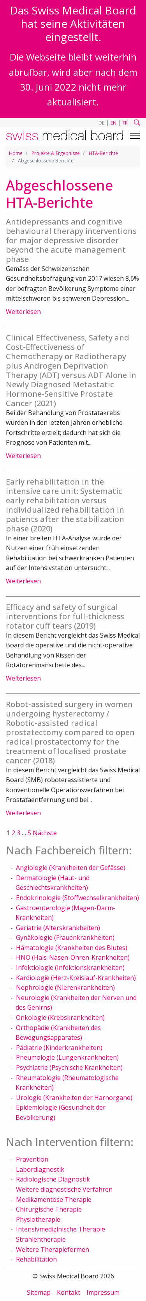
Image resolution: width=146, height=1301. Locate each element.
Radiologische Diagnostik (53, 1179)
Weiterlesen (23, 311)
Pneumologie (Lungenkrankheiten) (67, 1057)
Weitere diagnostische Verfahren (64, 1189)
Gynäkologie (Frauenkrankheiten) (65, 937)
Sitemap (39, 1292)
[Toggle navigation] (135, 136)
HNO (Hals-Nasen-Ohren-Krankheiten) (73, 957)
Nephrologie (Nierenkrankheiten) (65, 987)
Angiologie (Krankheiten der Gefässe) (70, 867)
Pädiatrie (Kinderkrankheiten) (59, 1047)
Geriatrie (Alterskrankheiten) (58, 927)
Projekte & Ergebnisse (56, 153)
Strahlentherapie (41, 1239)
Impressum (103, 1292)
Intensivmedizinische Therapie (60, 1229)
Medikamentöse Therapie (53, 1199)
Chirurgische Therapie (49, 1209)
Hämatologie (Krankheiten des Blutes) (71, 947)
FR (125, 122)
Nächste (45, 833)
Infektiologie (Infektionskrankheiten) (70, 967)
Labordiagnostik (40, 1169)
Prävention (32, 1159)
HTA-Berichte (103, 153)
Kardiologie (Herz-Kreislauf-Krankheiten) (76, 977)
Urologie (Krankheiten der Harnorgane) (74, 1097)
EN (113, 122)
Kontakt (68, 1292)
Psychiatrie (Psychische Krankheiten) (69, 1067)
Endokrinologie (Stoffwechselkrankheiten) (77, 897)
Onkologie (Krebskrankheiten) (60, 1017)
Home (16, 153)
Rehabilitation (36, 1259)
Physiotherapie (38, 1219)
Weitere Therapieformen (52, 1249)
